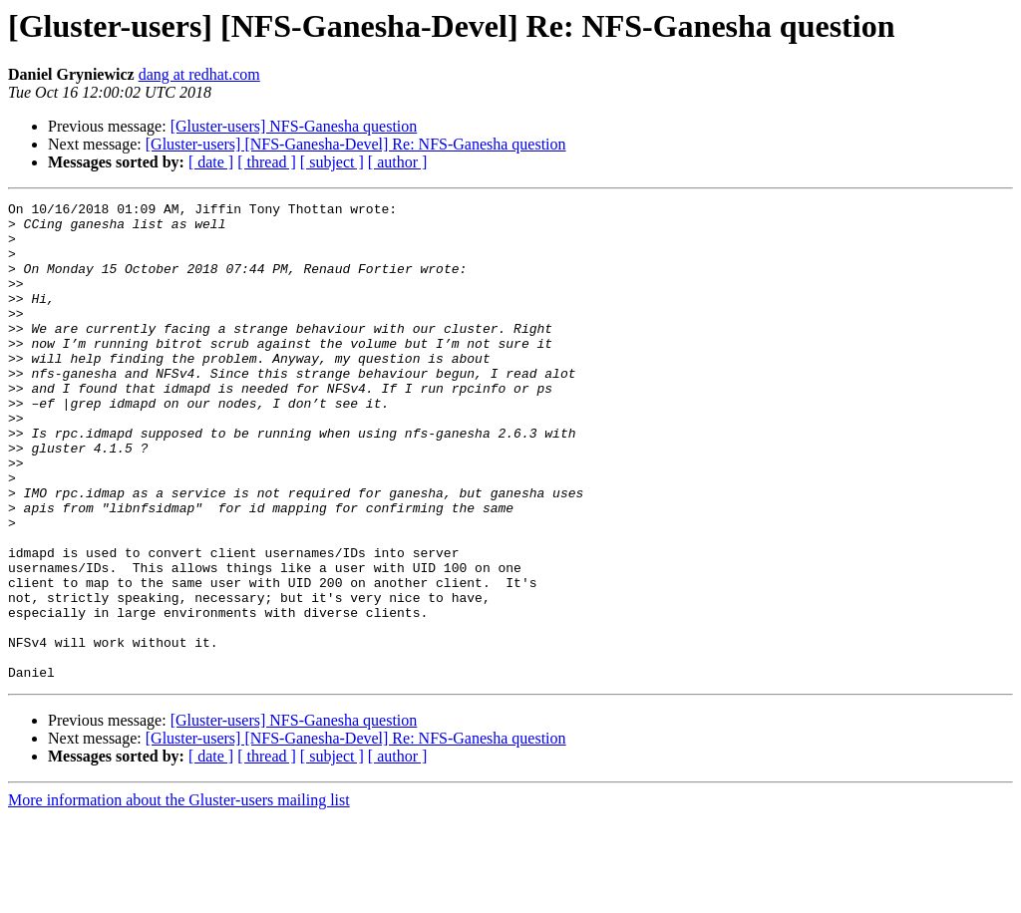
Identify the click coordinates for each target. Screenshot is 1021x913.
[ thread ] (266, 161)
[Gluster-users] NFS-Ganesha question (294, 126)
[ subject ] (332, 161)
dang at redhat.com (199, 74)
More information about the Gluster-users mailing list (179, 895)
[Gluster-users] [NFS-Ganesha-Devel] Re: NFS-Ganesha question (356, 144)
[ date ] (210, 161)
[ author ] (398, 161)
